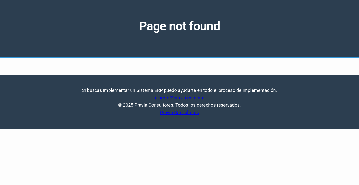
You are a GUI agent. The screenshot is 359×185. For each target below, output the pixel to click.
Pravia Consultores (179, 112)
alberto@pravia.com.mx (179, 97)
